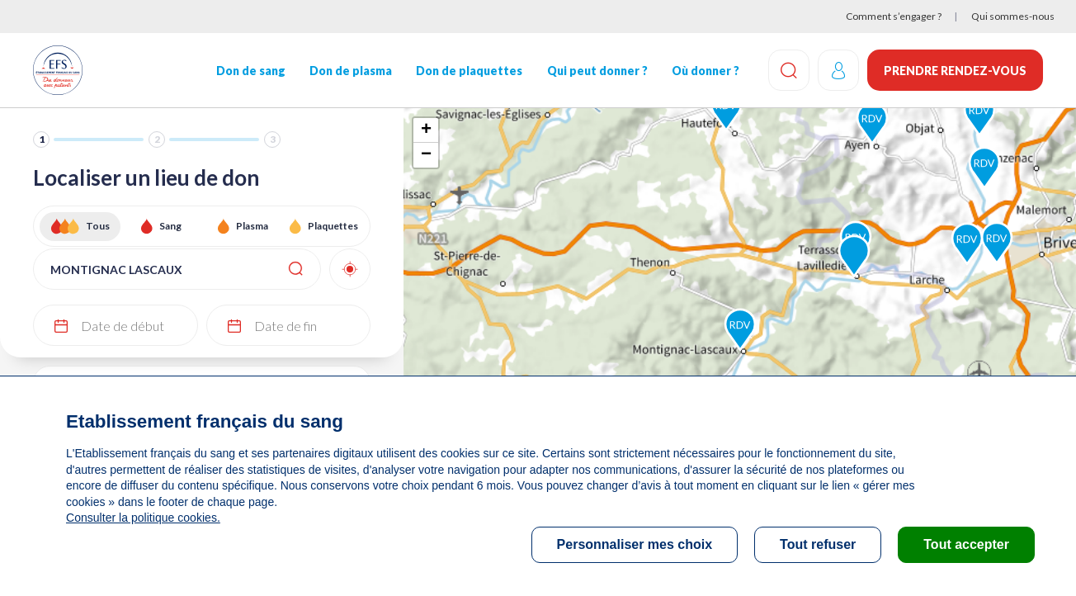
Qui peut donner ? (597, 71)
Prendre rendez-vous (955, 71)
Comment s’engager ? (894, 16)
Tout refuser (818, 544)
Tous (98, 226)
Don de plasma (350, 71)
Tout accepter (966, 544)
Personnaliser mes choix (635, 544)
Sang (170, 226)
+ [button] (426, 130)
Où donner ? (705, 71)
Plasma (252, 226)
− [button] (426, 155)
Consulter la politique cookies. (142, 517)
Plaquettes (333, 226)
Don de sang (251, 71)
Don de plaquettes (469, 71)
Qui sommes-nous (1013, 16)
